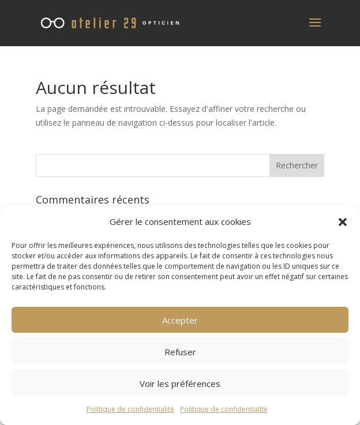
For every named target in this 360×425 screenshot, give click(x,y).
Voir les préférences (180, 383)
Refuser (180, 352)
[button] (342, 222)
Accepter (180, 320)
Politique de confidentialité (130, 409)
